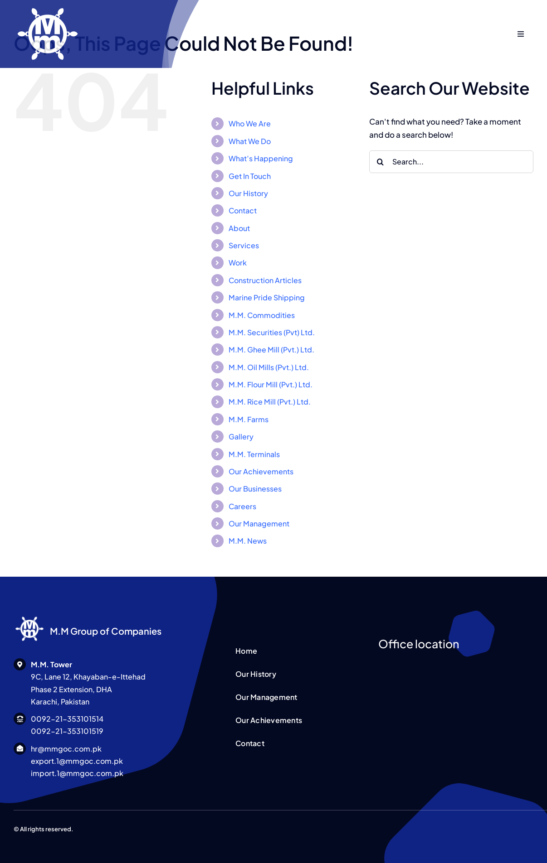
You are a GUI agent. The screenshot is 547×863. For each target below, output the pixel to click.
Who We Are (250, 123)
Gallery (241, 436)
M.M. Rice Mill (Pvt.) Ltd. (270, 401)
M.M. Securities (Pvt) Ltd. (272, 332)
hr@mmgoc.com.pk (66, 748)
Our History (248, 193)
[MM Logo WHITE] (29, 617)
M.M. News (248, 540)
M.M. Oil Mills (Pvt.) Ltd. (269, 367)
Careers (242, 506)
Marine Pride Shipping (267, 297)
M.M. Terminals (254, 454)
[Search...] (451, 161)
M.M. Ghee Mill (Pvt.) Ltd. (271, 349)
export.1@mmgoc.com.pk (77, 761)
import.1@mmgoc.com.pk (77, 773)
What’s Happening (261, 158)
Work (238, 262)
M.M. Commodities (262, 315)
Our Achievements (261, 471)
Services (244, 245)
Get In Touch (250, 176)
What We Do (250, 141)
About (239, 228)
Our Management (259, 523)
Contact (243, 210)
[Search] (380, 161)
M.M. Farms (249, 419)
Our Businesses (255, 488)
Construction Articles (265, 280)
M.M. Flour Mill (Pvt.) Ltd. (271, 384)
